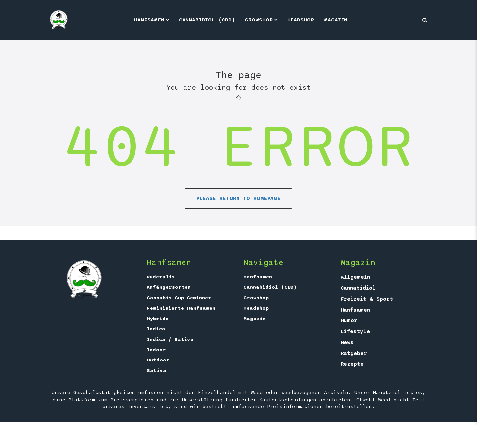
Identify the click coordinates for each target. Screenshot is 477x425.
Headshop (300, 20)
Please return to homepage (238, 198)
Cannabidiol (358, 288)
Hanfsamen (149, 20)
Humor (349, 320)
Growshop (259, 20)
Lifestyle (355, 331)
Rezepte (352, 364)
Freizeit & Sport (367, 299)
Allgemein (355, 277)
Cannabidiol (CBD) (207, 20)
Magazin (335, 20)
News (347, 342)
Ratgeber (354, 353)
